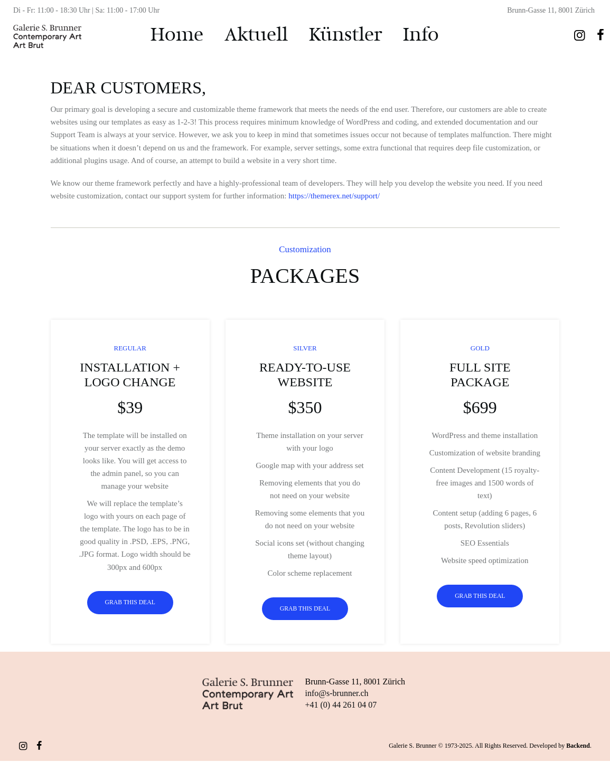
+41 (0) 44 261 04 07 (341, 705)
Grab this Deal (130, 603)
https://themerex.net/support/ (334, 196)
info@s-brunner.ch (337, 694)
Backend (578, 746)
